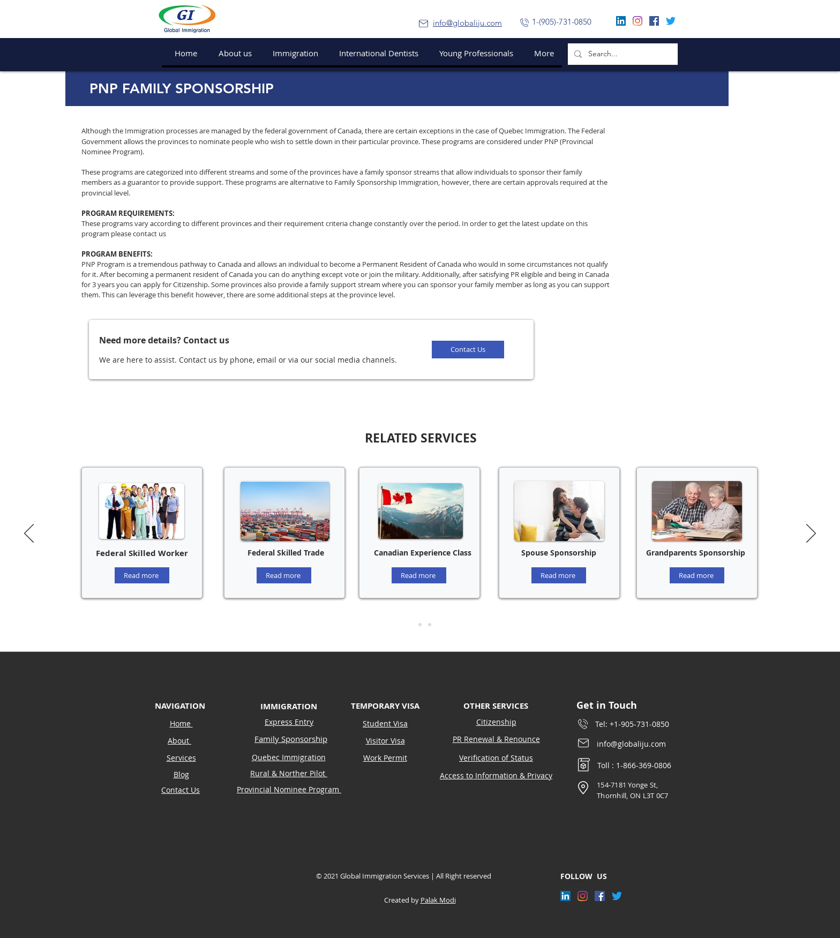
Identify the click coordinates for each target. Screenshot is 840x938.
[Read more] (142, 575)
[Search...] (621, 54)
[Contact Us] (468, 349)
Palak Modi (438, 900)
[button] (293, 53)
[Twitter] (671, 21)
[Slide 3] (429, 624)
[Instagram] (637, 21)
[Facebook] (654, 21)
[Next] (811, 534)
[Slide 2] (420, 624)
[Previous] (29, 534)
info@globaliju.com (467, 23)
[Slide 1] (410, 624)
